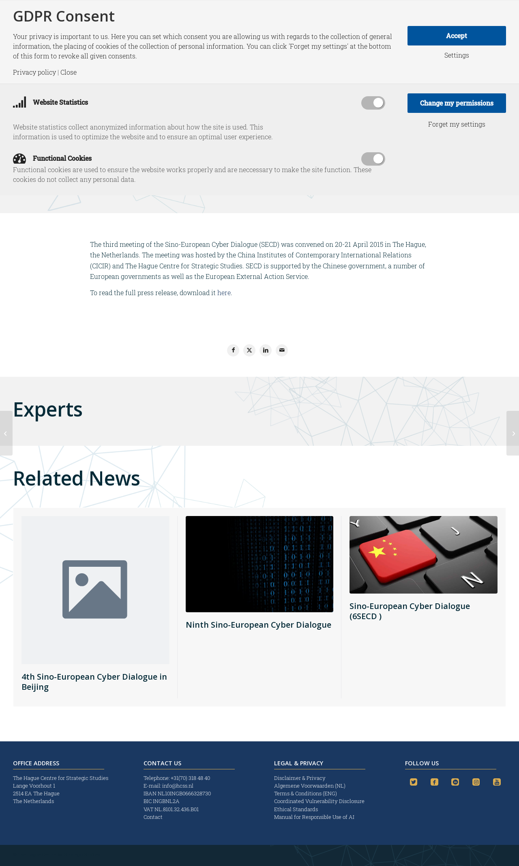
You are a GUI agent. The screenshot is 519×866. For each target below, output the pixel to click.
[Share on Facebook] (233, 350)
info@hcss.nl (177, 785)
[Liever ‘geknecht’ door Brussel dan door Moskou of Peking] (6, 433)
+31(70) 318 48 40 (190, 778)
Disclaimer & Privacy (300, 778)
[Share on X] (249, 350)
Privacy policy (34, 72)
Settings (456, 55)
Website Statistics (50, 102)
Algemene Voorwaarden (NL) (310, 785)
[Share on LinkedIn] (266, 350)
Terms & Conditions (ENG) (306, 793)
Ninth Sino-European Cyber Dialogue (258, 624)
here (224, 292)
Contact (153, 817)
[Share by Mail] (282, 350)
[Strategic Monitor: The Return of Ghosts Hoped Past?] (512, 433)
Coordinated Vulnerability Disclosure (319, 801)
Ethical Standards (296, 809)
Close (68, 72)
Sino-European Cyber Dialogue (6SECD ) (410, 611)
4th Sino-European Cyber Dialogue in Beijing (94, 681)
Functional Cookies (52, 158)
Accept (456, 35)
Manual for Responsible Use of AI (314, 817)
